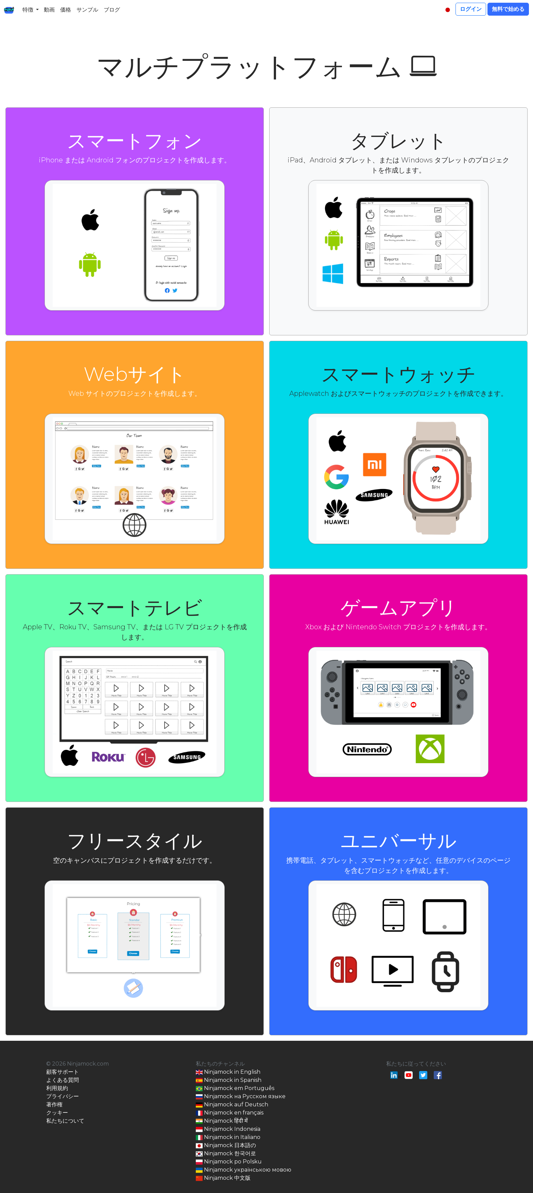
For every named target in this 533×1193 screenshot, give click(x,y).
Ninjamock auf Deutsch (232, 1104)
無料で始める (508, 9)
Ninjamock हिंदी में (222, 1121)
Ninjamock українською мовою (243, 1170)
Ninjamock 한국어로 (226, 1153)
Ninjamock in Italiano (228, 1137)
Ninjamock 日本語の (226, 1145)
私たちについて (65, 1121)
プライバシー (62, 1096)
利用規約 (57, 1088)
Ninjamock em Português (235, 1088)
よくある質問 (62, 1080)
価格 (65, 9)
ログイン (471, 9)
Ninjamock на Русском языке (241, 1096)
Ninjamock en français (229, 1113)
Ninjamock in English (228, 1072)
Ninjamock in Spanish (228, 1080)
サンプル (87, 9)
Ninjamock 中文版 (223, 1178)
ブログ (112, 9)
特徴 (27, 9)
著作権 (54, 1104)
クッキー (57, 1112)
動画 (49, 9)
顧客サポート (62, 1072)
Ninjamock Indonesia (228, 1129)
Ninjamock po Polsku (229, 1161)
